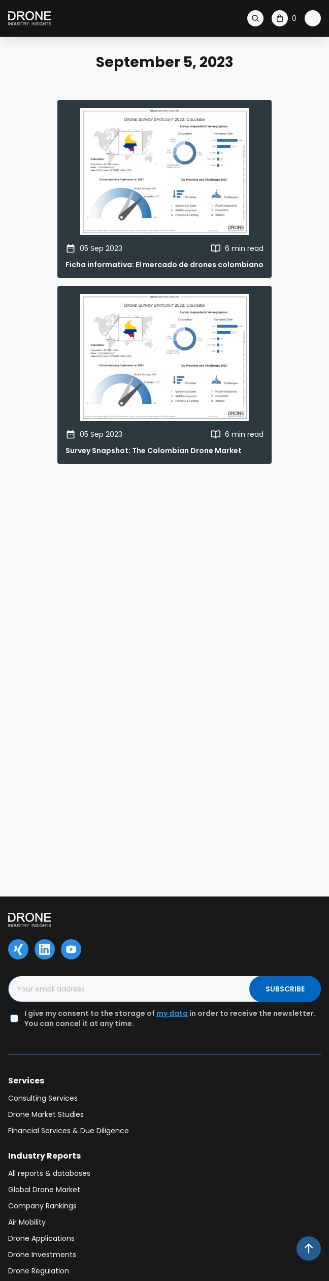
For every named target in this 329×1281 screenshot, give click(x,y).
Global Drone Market (44, 1189)
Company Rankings (42, 1206)
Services (26, 1080)
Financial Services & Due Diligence (68, 1131)
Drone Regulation (38, 1271)
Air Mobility (27, 1222)
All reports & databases (49, 1173)
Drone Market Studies (46, 1114)
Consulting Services (43, 1098)
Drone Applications (41, 1238)
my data (172, 1013)
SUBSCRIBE (285, 989)
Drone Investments (42, 1255)
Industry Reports (44, 1156)
